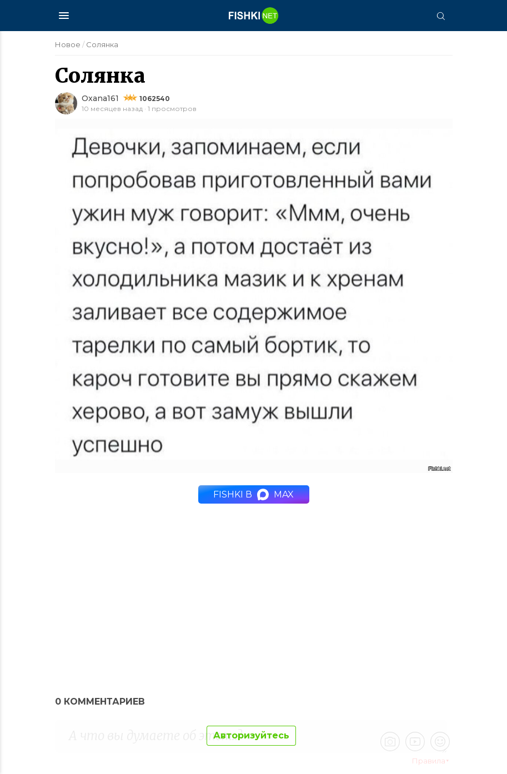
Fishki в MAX (253, 494)
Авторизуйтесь (251, 735)
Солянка (102, 44)
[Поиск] (441, 15)
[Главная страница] (254, 15)
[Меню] (64, 15)
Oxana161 (100, 98)
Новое (68, 44)
